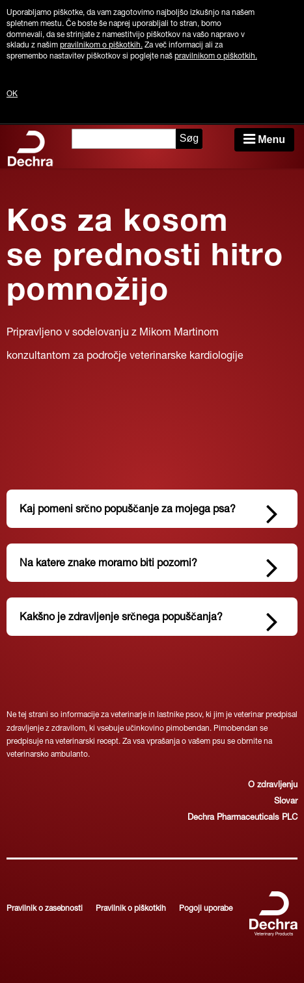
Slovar (285, 802)
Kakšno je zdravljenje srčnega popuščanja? (149, 620)
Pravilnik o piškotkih (131, 909)
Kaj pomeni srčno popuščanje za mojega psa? (149, 512)
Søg (189, 138)
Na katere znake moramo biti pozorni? (149, 566)
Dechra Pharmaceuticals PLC (242, 818)
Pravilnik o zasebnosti (45, 909)
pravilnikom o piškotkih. (101, 45)
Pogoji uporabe (205, 909)
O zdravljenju (272, 785)
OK (12, 94)
